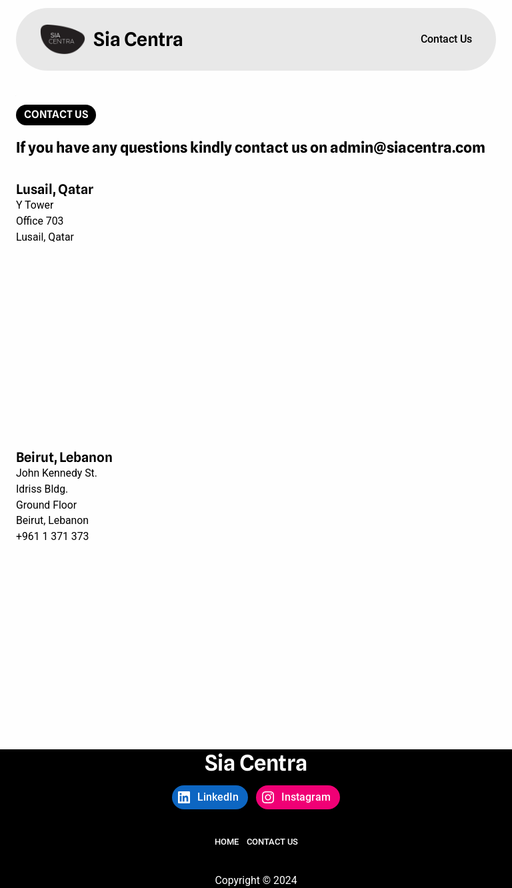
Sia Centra (138, 39)
